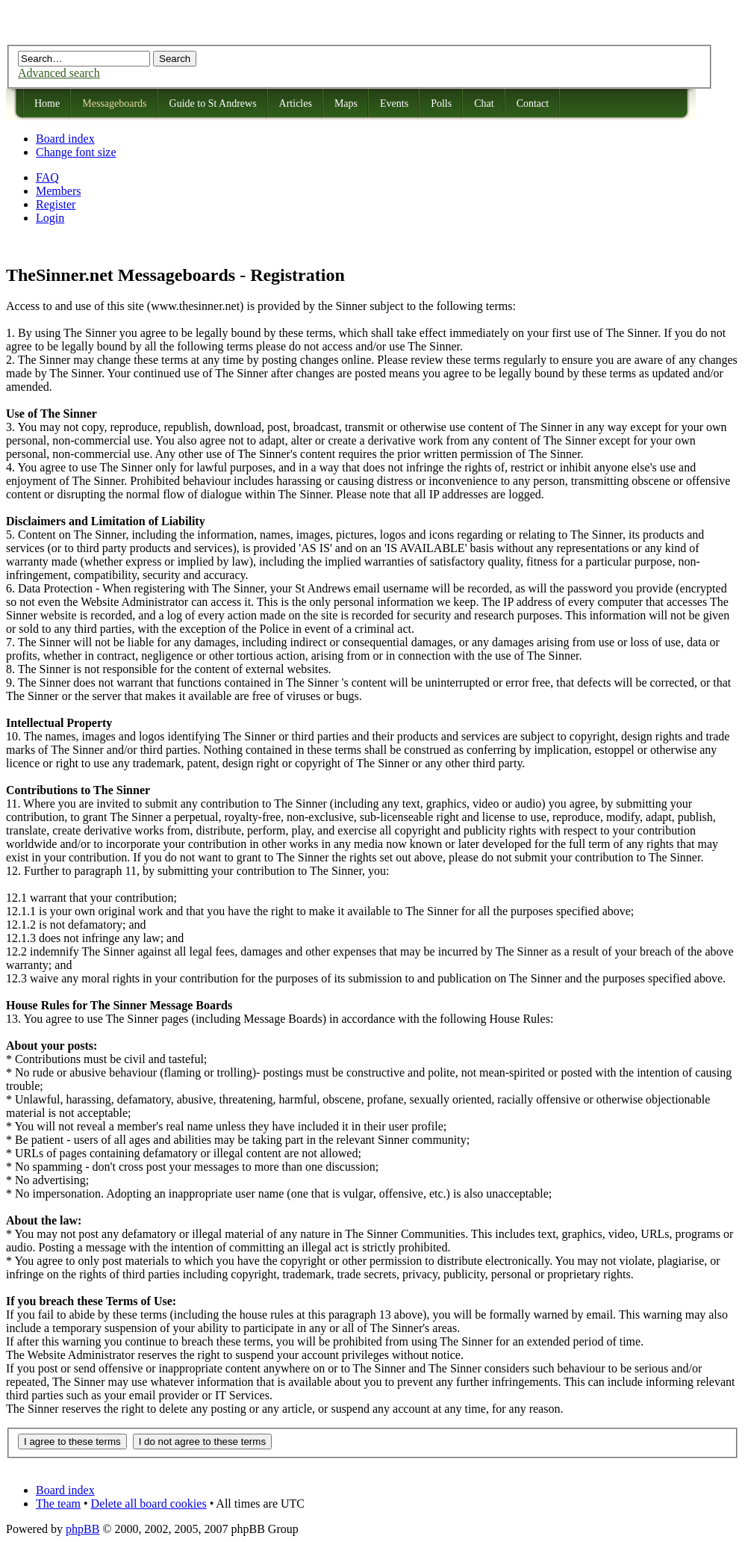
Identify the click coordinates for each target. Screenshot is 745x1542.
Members (58, 191)
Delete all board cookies (149, 1503)
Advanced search (59, 72)
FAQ (47, 177)
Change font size (76, 152)
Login (50, 217)
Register (55, 204)
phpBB (82, 1529)
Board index (65, 138)
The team (58, 1503)
